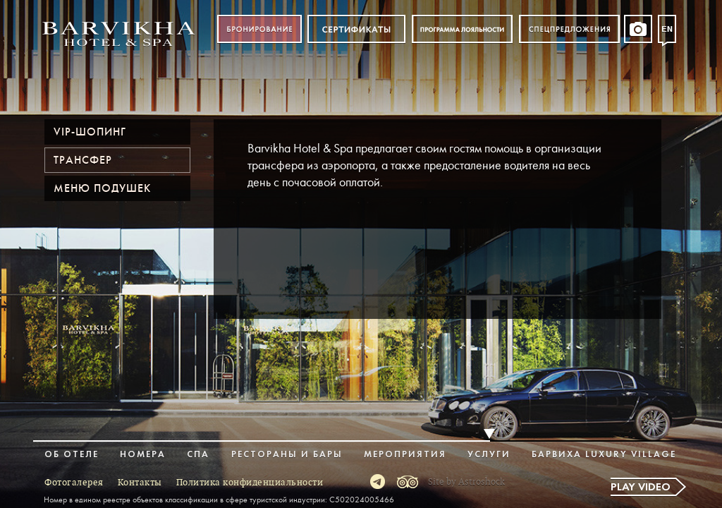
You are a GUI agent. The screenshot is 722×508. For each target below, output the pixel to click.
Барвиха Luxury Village (604, 454)
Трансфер (83, 160)
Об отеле (71, 454)
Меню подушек (102, 188)
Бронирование (259, 29)
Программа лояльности (462, 29)
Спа (198, 454)
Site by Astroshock (466, 482)
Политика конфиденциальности (250, 482)
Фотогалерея (74, 482)
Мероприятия (405, 454)
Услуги (488, 454)
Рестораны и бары (287, 454)
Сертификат (356, 29)
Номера (143, 454)
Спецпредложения (569, 29)
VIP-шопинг (90, 132)
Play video (641, 487)
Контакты (140, 482)
